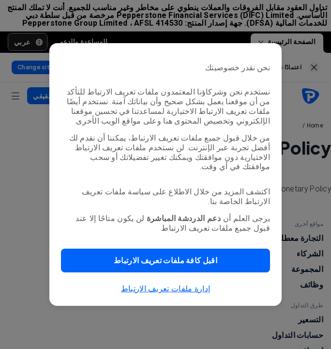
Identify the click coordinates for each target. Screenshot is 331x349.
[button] (165, 260)
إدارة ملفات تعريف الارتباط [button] (166, 288)
